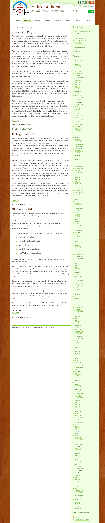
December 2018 (79, 228)
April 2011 (77, 409)
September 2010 (79, 422)
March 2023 (78, 137)
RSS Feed (77, 517)
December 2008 (79, 466)
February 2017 (78, 274)
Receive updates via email (82, 519)
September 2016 (79, 285)
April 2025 (77, 89)
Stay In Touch (91, 6)
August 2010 (78, 424)
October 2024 (78, 102)
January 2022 (78, 164)
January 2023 (78, 142)
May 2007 (77, 504)
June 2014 (77, 345)
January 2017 (78, 276)
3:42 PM (29, 204)
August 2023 (78, 128)
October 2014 (78, 336)
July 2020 (77, 197)
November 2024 (79, 100)
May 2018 (77, 241)
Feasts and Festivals (80, 47)
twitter (84, 2)
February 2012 (78, 387)
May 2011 (77, 407)
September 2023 (79, 126)
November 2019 (79, 208)
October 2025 (78, 75)
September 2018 (79, 232)
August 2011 (78, 400)
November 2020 (79, 190)
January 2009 (78, 464)
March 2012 (78, 384)
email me (39, 303)
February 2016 (78, 301)
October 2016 (78, 283)
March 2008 (78, 484)
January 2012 (78, 389)
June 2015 (77, 318)
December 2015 (79, 305)
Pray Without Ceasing (80, 34)
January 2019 (78, 226)
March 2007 (78, 508)
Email (75, 11)
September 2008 (79, 473)
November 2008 (79, 468)
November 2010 (79, 420)
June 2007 (77, 501)
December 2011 (79, 391)
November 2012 (79, 367)
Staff (81, 6)
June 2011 (77, 404)
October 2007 (78, 493)
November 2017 (79, 254)
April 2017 (77, 270)
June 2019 (77, 217)
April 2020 (77, 201)
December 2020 (79, 188)
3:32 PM (29, 317)
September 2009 (79, 446)
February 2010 (78, 435)
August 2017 (78, 261)
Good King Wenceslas (80, 40)
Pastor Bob (15, 200)
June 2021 (77, 177)
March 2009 (78, 460)
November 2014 (79, 334)
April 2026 (77, 62)
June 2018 (77, 239)
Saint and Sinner (79, 36)
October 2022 (78, 148)
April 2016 (77, 296)
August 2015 (78, 314)
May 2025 (77, 86)
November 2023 (79, 122)
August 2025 (78, 80)
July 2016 (77, 290)
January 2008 (78, 488)
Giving (91, 11)
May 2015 (77, 320)
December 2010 (79, 418)
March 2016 (78, 298)
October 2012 (78, 369)
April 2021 (77, 181)
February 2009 (78, 462)
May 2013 (77, 354)
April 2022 (77, 157)
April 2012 (77, 382)
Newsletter (27, 20)
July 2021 (77, 175)
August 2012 (78, 373)
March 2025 (78, 91)
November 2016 (79, 281)
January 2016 (78, 303)
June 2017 (77, 265)
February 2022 (78, 162)
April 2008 (77, 482)
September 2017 (79, 259)
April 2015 (77, 323)
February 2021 (78, 186)
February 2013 (78, 360)
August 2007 (78, 497)
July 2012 (77, 376)
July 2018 (77, 237)
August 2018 (78, 234)
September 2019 (79, 210)
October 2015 (78, 309)
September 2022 (79, 150)
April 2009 (77, 457)
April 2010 (77, 431)
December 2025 (79, 71)
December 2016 (79, 279)
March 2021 (78, 184)
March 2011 (78, 411)
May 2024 (77, 111)
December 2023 (79, 120)
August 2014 (78, 340)
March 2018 (78, 245)
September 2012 (79, 371)
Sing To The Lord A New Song (83, 31)
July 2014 (77, 343)
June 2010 (77, 426)
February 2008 (78, 486)
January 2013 (78, 362)
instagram (88, 2)
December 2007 (79, 490)
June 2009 (77, 453)
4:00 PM (29, 124)
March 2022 (78, 159)
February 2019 (78, 223)
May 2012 (77, 380)
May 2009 (77, 455)
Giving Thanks (78, 42)
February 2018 (78, 248)
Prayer (76, 49)
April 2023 (77, 135)
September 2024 (79, 104)
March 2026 (78, 64)
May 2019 (77, 219)
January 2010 (78, 437)
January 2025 (78, 95)
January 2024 (78, 117)
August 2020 (78, 195)
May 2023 (77, 133)
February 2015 (78, 327)
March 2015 (78, 325)
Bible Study (57, 20)
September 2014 (79, 338)
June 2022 (77, 153)
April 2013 (77, 356)
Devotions (37, 20)
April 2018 (77, 243)
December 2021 (79, 166)
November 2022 (79, 146)
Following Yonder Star (80, 38)
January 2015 (78, 329)
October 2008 (78, 471)
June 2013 (77, 351)
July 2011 (77, 402)
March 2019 (78, 221)
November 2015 (79, 307)
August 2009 (78, 448)
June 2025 (77, 84)
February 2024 (78, 115)
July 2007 (77, 499)
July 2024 (77, 106)
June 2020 (77, 199)
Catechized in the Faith (81, 45)
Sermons (47, 20)
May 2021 (77, 179)
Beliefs (68, 20)
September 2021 (79, 173)
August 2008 (78, 475)
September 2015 (79, 312)
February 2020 (78, 203)
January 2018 (78, 250)
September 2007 (79, 495)
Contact (85, 6)
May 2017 (77, 267)
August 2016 (78, 287)
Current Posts (78, 60)
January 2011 (78, 415)
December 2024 (79, 98)
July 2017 (77, 263)
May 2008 (77, 479)
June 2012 (77, 378)
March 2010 (78, 433)
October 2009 (78, 444)
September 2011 (79, 398)
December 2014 (79, 331)
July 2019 (77, 214)
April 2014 (77, 349)
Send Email (58, 327)
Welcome (17, 20)
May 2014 (77, 347)
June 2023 (77, 131)
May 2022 (77, 155)
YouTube (92, 2)
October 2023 (78, 124)
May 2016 (77, 294)
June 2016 (77, 292)
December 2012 (79, 365)
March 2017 (78, 272)
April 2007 (77, 506)
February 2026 (78, 67)
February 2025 (78, 93)
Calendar (78, 20)
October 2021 (78, 170)
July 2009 (77, 451)
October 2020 (78, 192)
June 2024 (77, 108)
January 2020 (78, 206)
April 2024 (77, 113)
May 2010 (77, 429)
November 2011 (79, 393)
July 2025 (77, 51)
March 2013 (78, 358)
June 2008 (77, 477)
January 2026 (78, 69)
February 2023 (78, 139)
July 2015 (77, 316)
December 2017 (79, 252)
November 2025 (79, 73)
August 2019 (78, 212)
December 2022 (79, 144)
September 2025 (79, 78)
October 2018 (78, 230)
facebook (79, 2)
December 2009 (79, 440)
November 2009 (79, 442)
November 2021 (79, 168)
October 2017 (78, 256)
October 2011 (78, 395)
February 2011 (78, 413)
